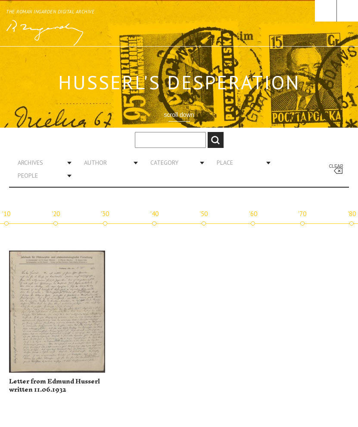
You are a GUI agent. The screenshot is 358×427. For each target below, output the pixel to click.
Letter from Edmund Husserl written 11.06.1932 (54, 386)
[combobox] (41, 163)
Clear (336, 166)
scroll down (179, 114)
